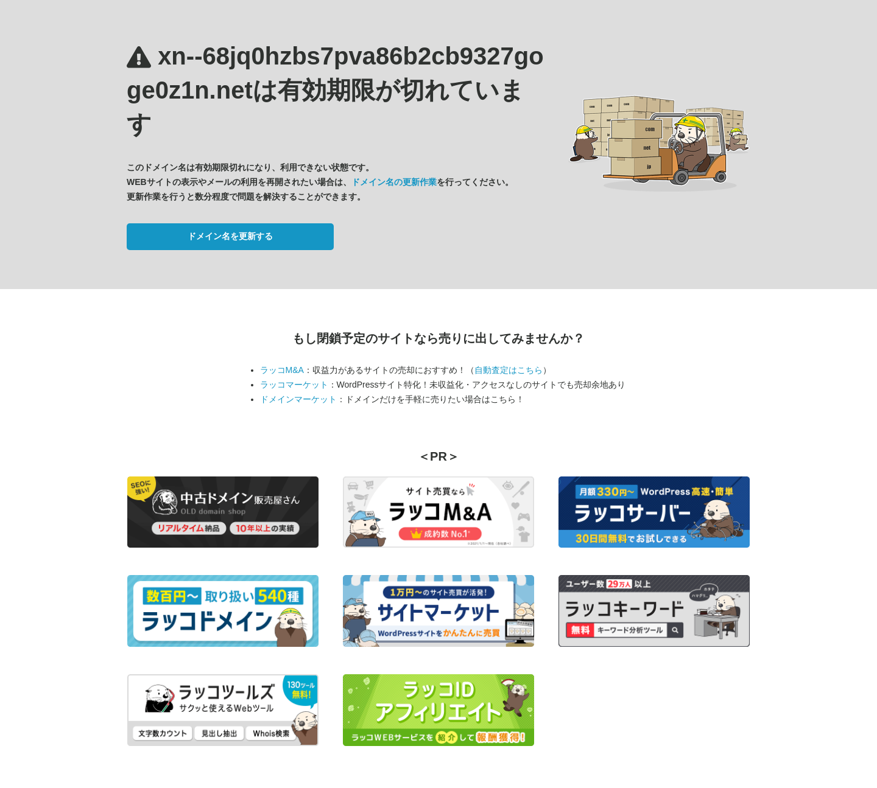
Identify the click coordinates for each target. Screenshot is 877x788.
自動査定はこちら (508, 370)
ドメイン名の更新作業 (394, 182)
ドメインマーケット (298, 399)
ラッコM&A (282, 370)
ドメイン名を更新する (230, 236)
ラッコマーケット (294, 384)
